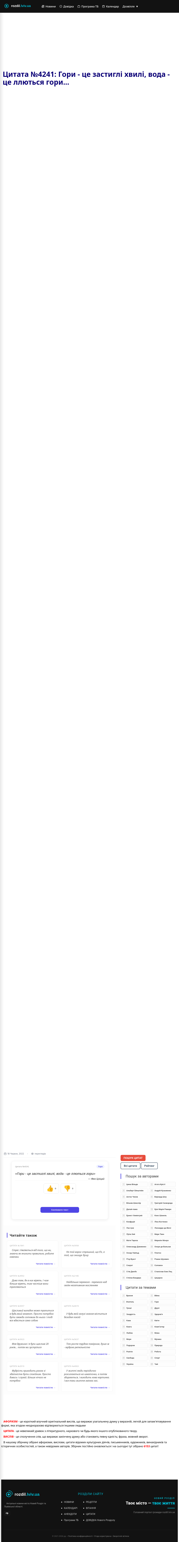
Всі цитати (130, 1165)
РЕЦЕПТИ (91, 1502)
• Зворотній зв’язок (120, 1536)
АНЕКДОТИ (70, 1514)
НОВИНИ (69, 1502)
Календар (110, 6)
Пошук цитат (133, 1158)
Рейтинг (149, 1165)
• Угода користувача (102, 1536)
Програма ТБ (87, 6)
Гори (100, 1166)
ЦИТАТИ (90, 1514)
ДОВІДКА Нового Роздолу (100, 1520)
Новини (49, 6)
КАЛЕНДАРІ (70, 1508)
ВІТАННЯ (91, 1508)
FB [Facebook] (7, 1513)
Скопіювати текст (59, 1210)
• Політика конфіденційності (79, 1536)
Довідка (66, 6)
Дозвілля (130, 6)
